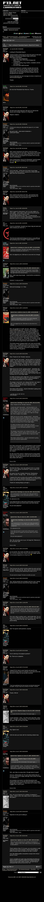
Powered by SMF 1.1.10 (13, 877)
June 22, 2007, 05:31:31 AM (18, 565)
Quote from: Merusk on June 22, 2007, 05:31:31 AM (25, 606)
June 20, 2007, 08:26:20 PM (18, 398)
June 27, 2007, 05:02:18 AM (18, 689)
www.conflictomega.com (16, 330)
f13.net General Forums (12, 36)
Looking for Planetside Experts (20, 37)
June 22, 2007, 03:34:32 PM (18, 578)
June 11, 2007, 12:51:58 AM (18, 243)
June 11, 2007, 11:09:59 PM (18, 307)
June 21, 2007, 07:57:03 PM (18, 548)
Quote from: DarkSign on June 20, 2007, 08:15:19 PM (25, 402)
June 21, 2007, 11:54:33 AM (18, 487)
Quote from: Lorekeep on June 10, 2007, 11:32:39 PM (25, 247)
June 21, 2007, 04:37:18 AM (18, 464)
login (4, 14)
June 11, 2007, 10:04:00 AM (18, 263)
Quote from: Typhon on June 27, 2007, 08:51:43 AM (25, 840)
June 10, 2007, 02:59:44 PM (18, 208)
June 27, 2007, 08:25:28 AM (18, 751)
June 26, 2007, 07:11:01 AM (18, 667)
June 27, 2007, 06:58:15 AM (18, 706)
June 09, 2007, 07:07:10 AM (18, 86)
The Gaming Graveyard (24, 36)
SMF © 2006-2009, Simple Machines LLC (27, 877)
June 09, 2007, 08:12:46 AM (18, 148)
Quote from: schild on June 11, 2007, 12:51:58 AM (24, 312)
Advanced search (13, 30)
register (10, 14)
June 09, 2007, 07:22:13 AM (18, 107)
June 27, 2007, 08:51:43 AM (18, 791)
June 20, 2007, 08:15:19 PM (18, 353)
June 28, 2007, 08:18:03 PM (18, 811)
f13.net (4, 36)
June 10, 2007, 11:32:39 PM (18, 223)
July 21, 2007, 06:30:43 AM (18, 835)
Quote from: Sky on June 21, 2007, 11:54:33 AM (24, 517)
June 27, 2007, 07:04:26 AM (18, 726)
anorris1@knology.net (16, 77)
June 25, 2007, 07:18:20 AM (18, 625)
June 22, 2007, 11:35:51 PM (18, 602)
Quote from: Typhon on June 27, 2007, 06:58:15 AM (25, 755)
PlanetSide (6, 37)
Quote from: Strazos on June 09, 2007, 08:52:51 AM (25, 268)
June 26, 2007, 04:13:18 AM (18, 650)
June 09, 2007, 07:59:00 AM (18, 124)
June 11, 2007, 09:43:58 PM (18, 283)
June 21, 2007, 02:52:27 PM (18, 512)
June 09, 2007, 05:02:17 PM (18, 191)
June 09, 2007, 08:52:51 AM (18, 167)
